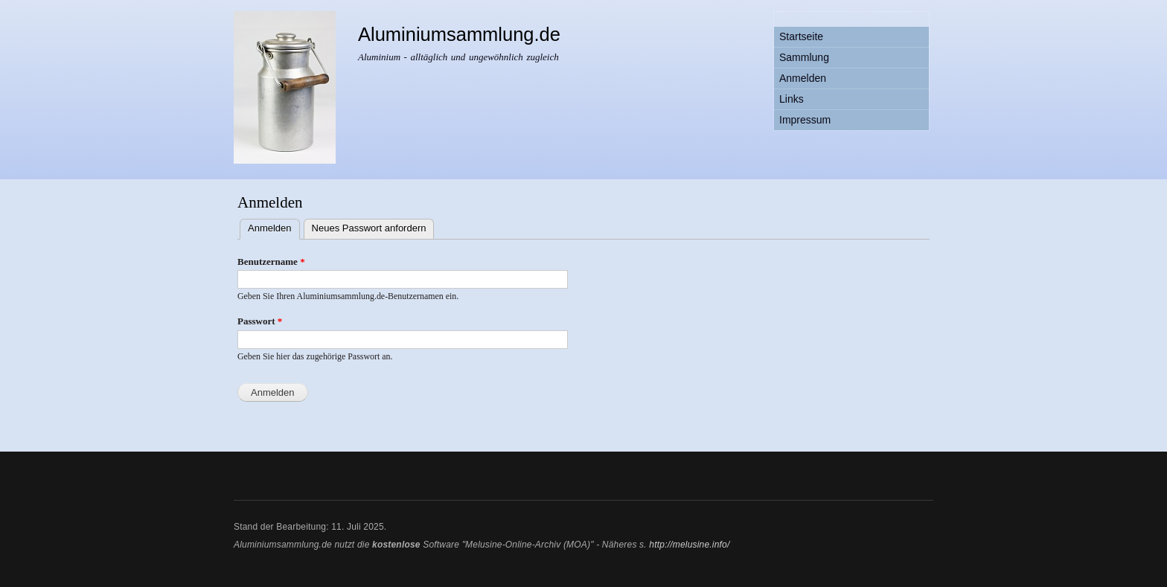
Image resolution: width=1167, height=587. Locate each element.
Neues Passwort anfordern (369, 228)
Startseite (801, 36)
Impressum (805, 120)
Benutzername (271, 261)
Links (791, 99)
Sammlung (804, 57)
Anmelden (802, 78)
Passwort (259, 321)
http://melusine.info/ (689, 544)
